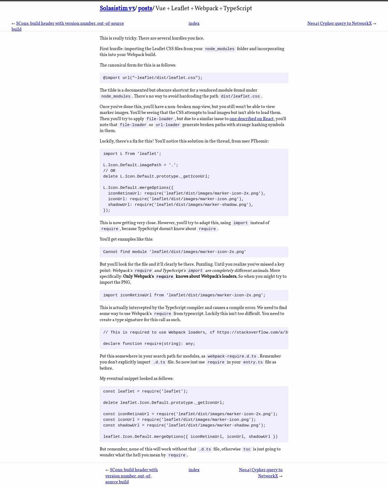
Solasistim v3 (117, 9)
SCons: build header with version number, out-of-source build (131, 480)
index (194, 24)
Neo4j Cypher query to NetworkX (339, 24)
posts (145, 9)
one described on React (252, 120)
